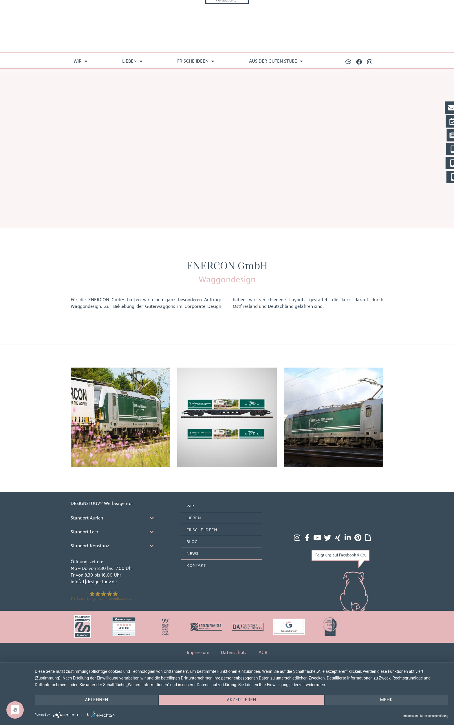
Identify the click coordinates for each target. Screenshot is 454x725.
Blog (191, 541)
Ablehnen (96, 699)
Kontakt (196, 565)
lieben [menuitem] (132, 61)
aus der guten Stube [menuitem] (276, 61)
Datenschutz (234, 652)
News (192, 553)
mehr (386, 699)
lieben (193, 518)
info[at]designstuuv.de (94, 582)
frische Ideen (201, 530)
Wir (190, 506)
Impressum (198, 652)
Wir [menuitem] (80, 61)
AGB (263, 652)
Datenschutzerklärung (434, 715)
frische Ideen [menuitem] (195, 61)
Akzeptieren (241, 699)
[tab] (117, 518)
